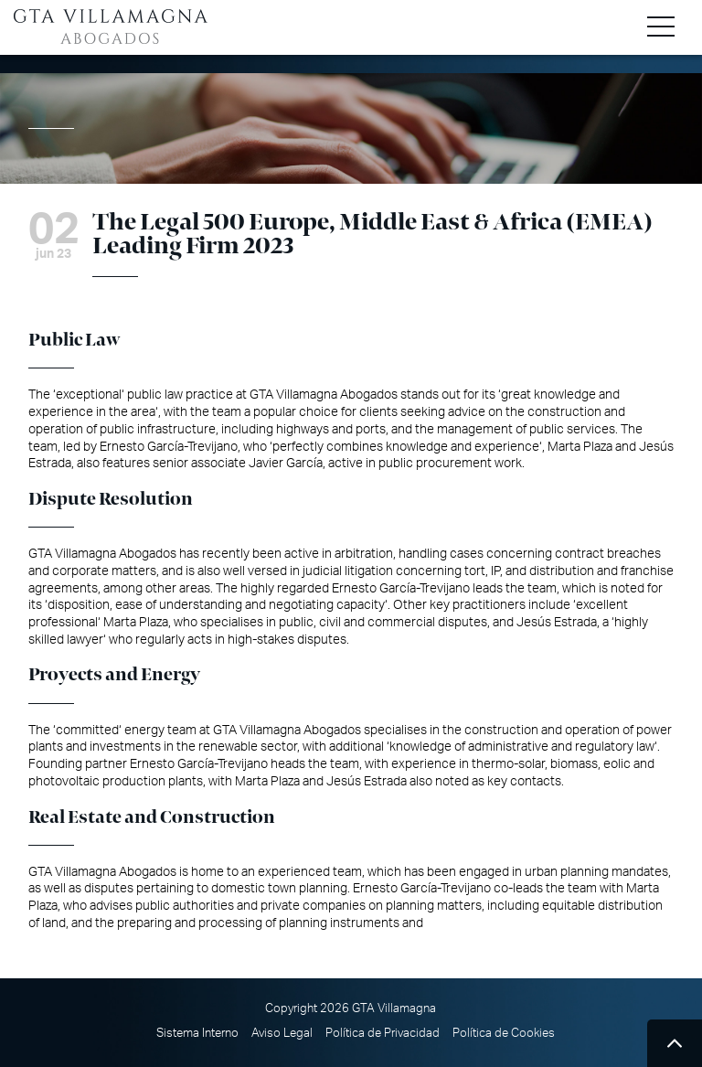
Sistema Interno (197, 1033)
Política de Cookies (503, 1033)
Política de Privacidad (382, 1033)
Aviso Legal (282, 1033)
